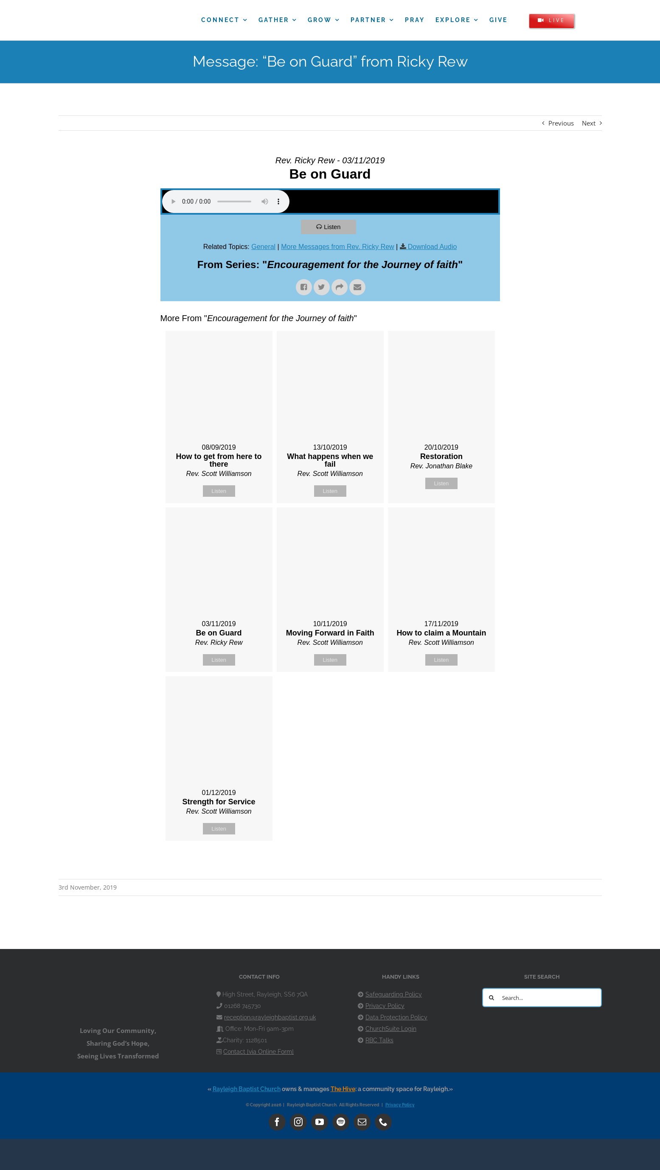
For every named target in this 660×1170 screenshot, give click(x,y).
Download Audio (432, 246)
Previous (561, 123)
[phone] (383, 1122)
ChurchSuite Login (390, 1028)
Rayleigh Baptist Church (247, 1089)
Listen (332, 226)
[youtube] (319, 1122)
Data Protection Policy (396, 1017)
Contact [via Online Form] (258, 1051)
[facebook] (277, 1122)
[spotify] (340, 1122)
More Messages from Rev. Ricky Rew (337, 246)
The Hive (343, 1089)
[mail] (362, 1122)
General (263, 246)
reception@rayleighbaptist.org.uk (270, 1017)
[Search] (491, 997)
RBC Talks (379, 1040)
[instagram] (298, 1122)
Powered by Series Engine (468, 862)
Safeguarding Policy (393, 994)
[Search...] (542, 997)
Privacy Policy (384, 1005)
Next (588, 123)
